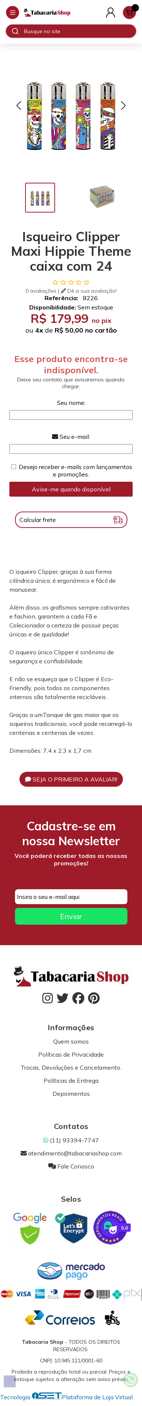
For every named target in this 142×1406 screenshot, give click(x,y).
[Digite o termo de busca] (80, 31)
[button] (18, 105)
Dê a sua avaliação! (89, 290)
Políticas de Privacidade (71, 1054)
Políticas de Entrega (71, 1080)
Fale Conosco (71, 1166)
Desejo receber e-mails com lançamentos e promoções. (75, 470)
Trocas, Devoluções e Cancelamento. (71, 1067)
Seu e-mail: (71, 436)
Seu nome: (71, 402)
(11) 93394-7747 (71, 1140)
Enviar (71, 916)
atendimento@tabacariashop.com (71, 1153)
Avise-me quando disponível (71, 489)
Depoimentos (71, 1093)
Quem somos (71, 1041)
